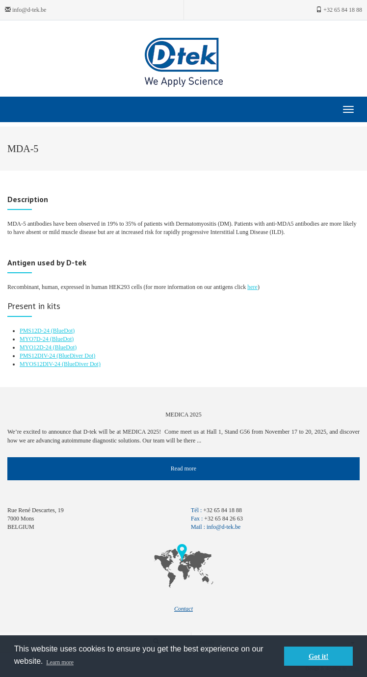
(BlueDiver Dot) (75, 355)
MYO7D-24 (35, 339)
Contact (183, 608)
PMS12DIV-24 (38, 355)
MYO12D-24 (36, 347)
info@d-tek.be (25, 9)
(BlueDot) (63, 330)
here (252, 287)
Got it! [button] (318, 656)
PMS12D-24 (35, 330)
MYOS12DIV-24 (41, 364)
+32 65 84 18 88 (339, 9)
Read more (183, 468)
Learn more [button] (60, 662)
